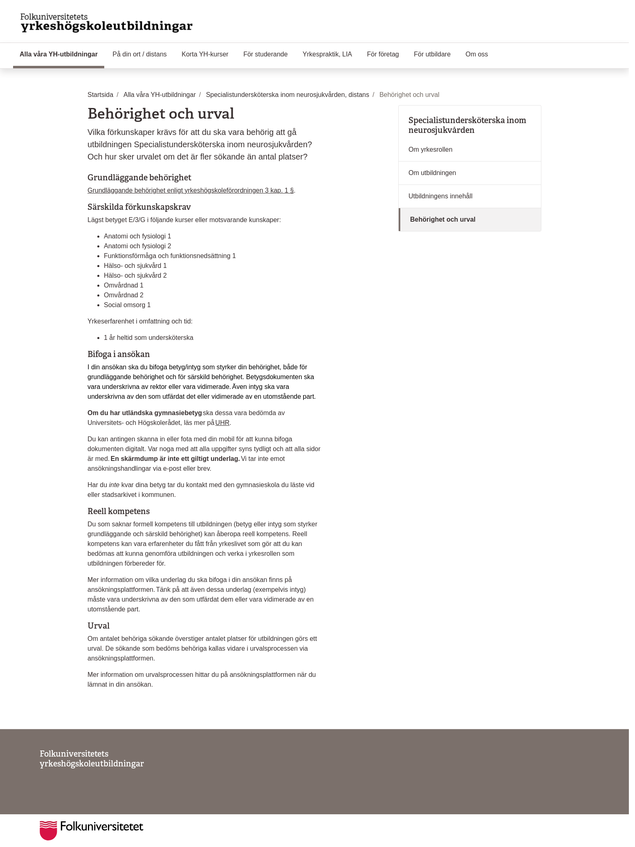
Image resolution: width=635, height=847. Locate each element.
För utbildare (432, 54)
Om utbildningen (432, 172)
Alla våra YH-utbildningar (62, 53)
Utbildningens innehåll (440, 196)
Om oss (477, 54)
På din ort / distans (139, 54)
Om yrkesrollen (430, 149)
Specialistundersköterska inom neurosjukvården (467, 125)
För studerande (265, 54)
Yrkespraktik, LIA (327, 54)
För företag (383, 54)
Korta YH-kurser (205, 54)
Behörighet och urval (443, 219)
